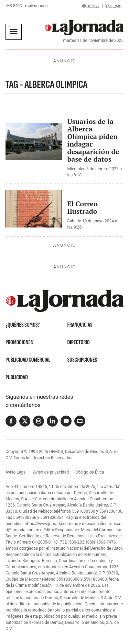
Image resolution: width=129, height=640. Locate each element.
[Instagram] (38, 421)
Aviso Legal (16, 472)
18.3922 (92, 6)
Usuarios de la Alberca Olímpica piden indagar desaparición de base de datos (93, 140)
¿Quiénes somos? (23, 324)
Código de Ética (89, 472)
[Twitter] (24, 421)
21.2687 (115, 6)
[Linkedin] (52, 421)
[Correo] (79, 421)
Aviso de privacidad (51, 472)
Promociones (19, 342)
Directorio (78, 342)
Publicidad (17, 377)
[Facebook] (11, 421)
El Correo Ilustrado (82, 207)
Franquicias (80, 324)
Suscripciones (82, 359)
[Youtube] (66, 421)
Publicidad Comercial (28, 359)
